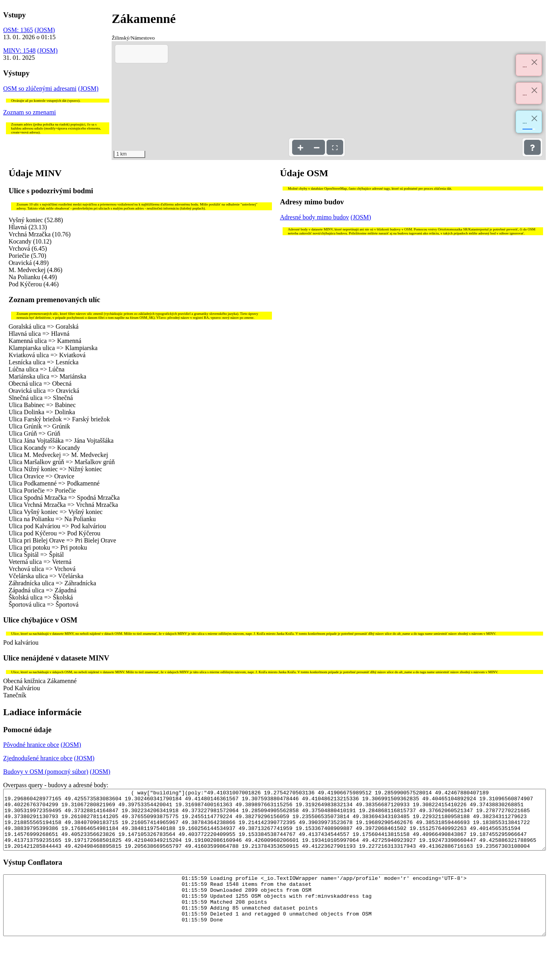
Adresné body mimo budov (314, 217)
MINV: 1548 (19, 50)
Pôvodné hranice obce (31, 744)
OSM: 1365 (18, 30)
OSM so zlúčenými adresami (39, 88)
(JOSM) (44, 30)
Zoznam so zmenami (29, 112)
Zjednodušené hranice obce (37, 758)
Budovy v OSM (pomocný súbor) (45, 771)
